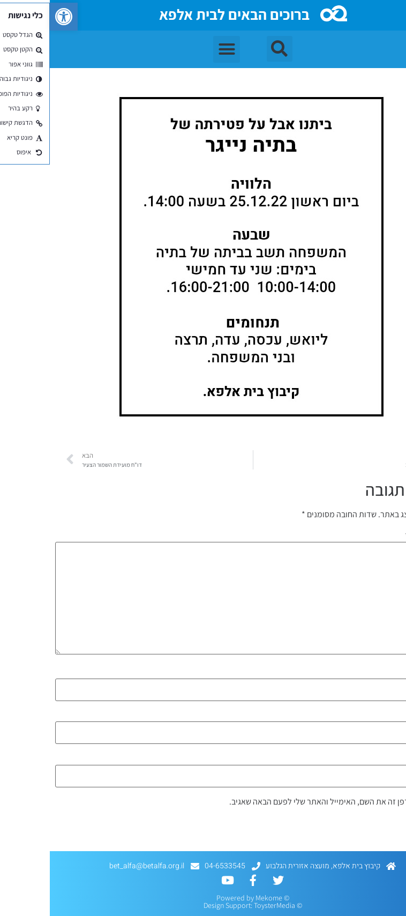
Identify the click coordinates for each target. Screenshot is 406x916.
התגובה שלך (378, 536)
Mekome (219, 898)
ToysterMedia (224, 905)
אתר (393, 759)
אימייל (387, 715)
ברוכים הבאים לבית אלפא (184, 14)
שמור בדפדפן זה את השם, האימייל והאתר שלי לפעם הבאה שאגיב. (285, 802)
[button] (14, 17)
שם (393, 672)
